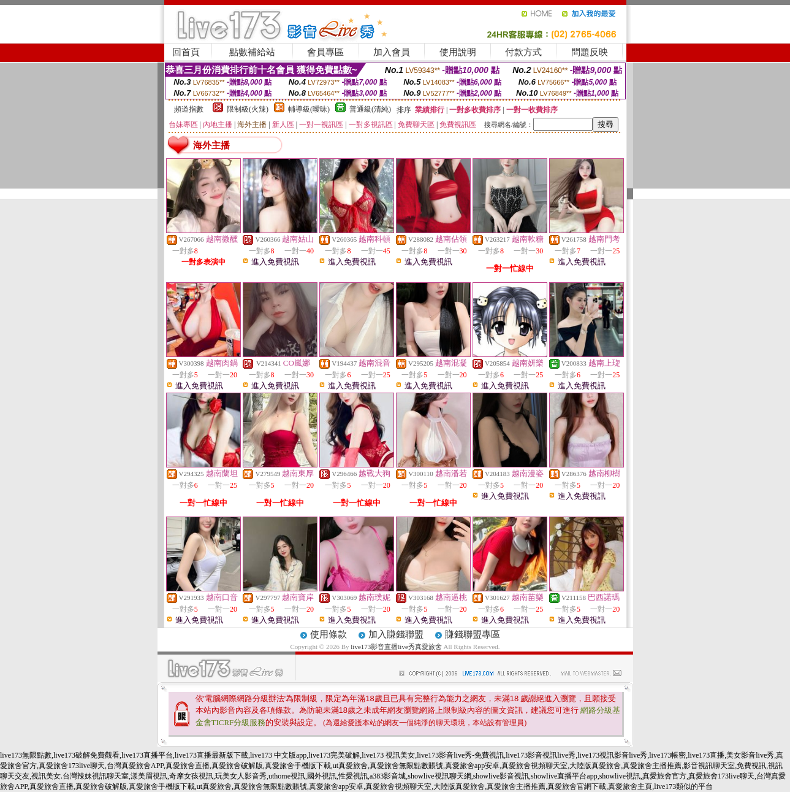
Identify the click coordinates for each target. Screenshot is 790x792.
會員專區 (325, 52)
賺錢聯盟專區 (472, 634)
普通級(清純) (370, 109)
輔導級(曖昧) (309, 109)
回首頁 (186, 52)
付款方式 (523, 52)
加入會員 (391, 52)
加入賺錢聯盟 (395, 634)
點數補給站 (252, 52)
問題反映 (589, 52)
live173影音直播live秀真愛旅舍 (396, 646)
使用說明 (457, 52)
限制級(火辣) (247, 109)
